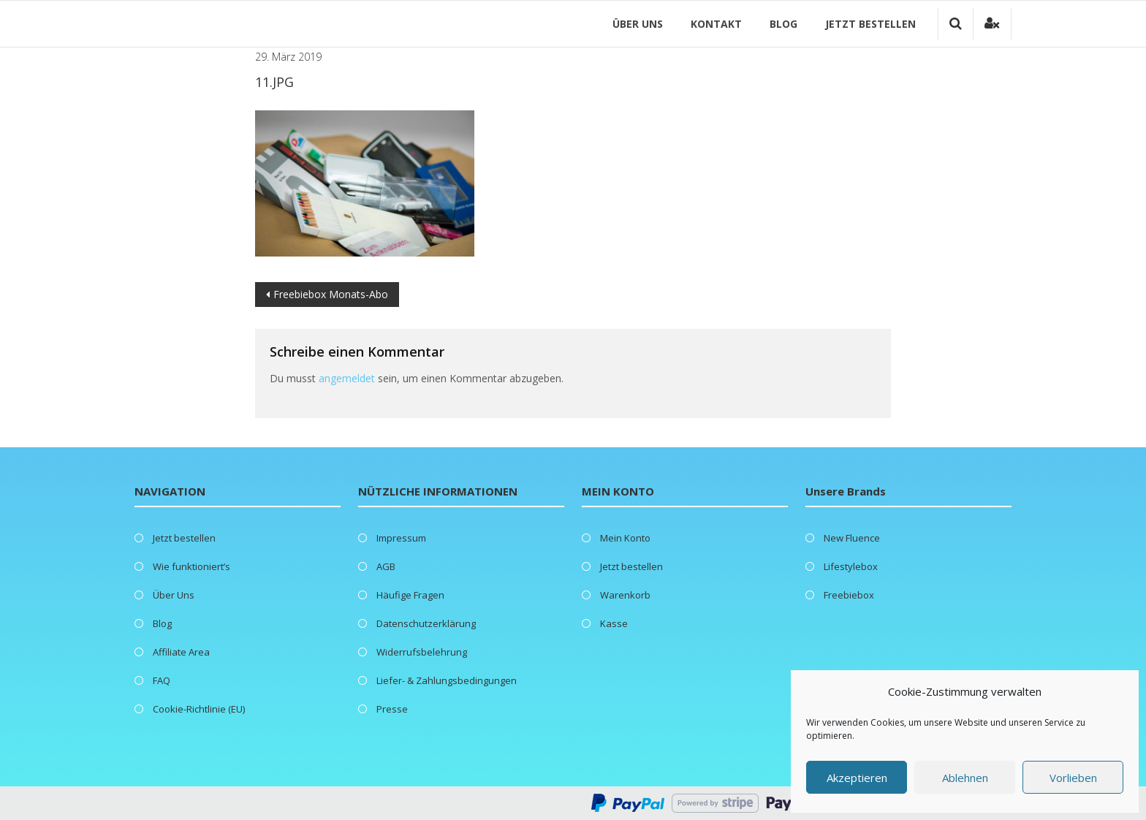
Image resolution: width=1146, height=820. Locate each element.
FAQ (161, 680)
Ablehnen (965, 777)
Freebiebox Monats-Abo (330, 294)
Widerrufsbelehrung (421, 651)
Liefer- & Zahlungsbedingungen (446, 680)
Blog (783, 24)
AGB (385, 566)
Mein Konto (625, 537)
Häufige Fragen (410, 594)
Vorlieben (1073, 777)
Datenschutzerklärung (426, 623)
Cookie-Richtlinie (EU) (199, 708)
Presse (392, 708)
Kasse (614, 623)
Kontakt (716, 24)
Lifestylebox (851, 566)
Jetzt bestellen (870, 24)
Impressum (401, 537)
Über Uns (637, 24)
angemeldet (347, 378)
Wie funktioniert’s (191, 566)
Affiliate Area (181, 651)
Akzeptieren (857, 777)
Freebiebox (849, 594)
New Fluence (852, 537)
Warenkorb (625, 594)
